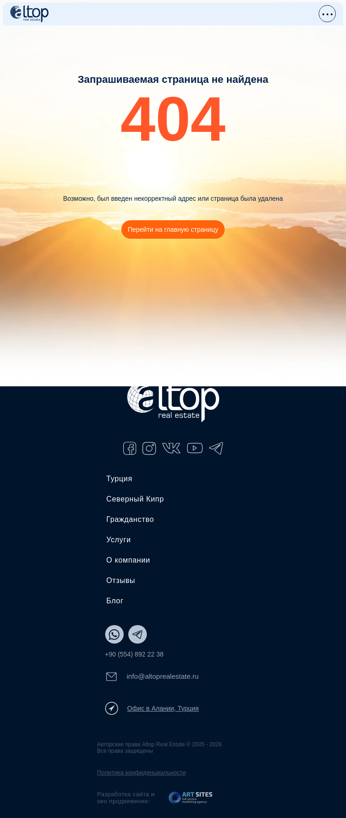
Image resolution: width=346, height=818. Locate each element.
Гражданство (130, 519)
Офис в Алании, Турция (152, 708)
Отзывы (121, 580)
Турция (119, 479)
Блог (115, 601)
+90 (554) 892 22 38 (134, 654)
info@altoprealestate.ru (152, 677)
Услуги (119, 540)
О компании (129, 560)
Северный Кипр (135, 499)
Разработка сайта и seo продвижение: (126, 798)
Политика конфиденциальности (141, 772)
